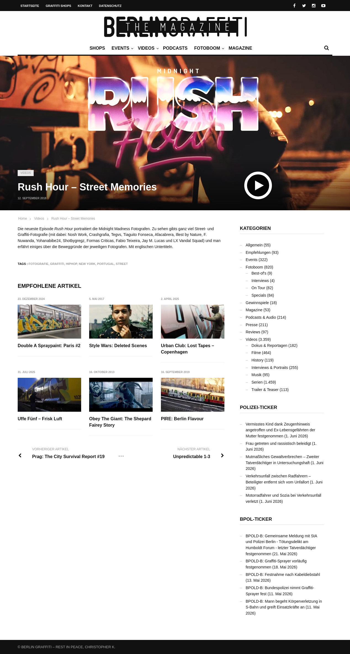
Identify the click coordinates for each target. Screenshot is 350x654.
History (257, 360)
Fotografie (39, 263)
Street (122, 263)
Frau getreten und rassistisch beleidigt (278, 443)
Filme (256, 352)
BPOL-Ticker (256, 519)
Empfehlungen (258, 252)
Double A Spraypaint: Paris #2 (49, 345)
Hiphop (71, 263)
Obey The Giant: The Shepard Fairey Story (120, 422)
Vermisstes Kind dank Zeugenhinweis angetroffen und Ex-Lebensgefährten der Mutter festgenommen (280, 430)
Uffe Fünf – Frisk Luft (40, 419)
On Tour (258, 288)
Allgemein (254, 245)
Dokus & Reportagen (269, 345)
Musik (256, 375)
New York (87, 263)
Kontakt (85, 5)
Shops (97, 48)
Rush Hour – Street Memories (73, 218)
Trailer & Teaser (265, 389)
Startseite (29, 5)
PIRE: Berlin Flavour (182, 419)
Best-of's (258, 273)
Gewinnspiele (257, 303)
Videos (147, 48)
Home (22, 218)
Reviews (253, 332)
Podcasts (175, 48)
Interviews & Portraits (269, 367)
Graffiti (57, 263)
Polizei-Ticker (258, 407)
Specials (258, 295)
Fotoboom (208, 48)
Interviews (260, 280)
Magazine (240, 48)
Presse (252, 325)
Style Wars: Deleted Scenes (118, 345)
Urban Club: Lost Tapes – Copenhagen (187, 348)
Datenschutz (110, 5)
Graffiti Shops (58, 5)
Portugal (105, 263)
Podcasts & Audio (261, 317)
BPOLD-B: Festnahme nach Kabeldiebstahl (283, 574)
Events (122, 48)
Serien (256, 382)
